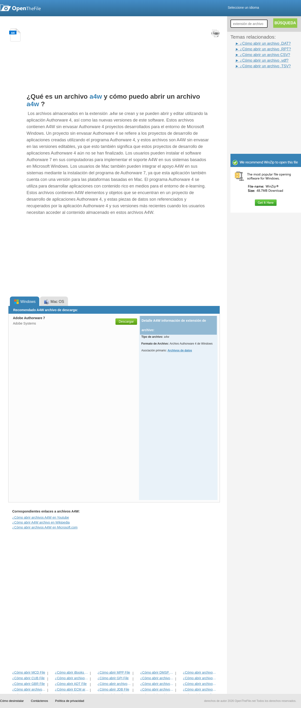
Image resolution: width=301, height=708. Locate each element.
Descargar (126, 321)
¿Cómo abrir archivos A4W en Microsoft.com (45, 527)
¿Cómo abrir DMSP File (157, 672)
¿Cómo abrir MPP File (114, 672)
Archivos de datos (179, 350)
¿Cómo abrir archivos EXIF (29, 689)
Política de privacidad (69, 701)
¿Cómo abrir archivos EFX (200, 684)
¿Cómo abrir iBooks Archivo (72, 672)
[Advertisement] (258, 79)
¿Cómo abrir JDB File (113, 689)
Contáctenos (39, 701)
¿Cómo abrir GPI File (113, 678)
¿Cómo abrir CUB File (28, 678)
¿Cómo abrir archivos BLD (157, 689)
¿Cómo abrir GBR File (28, 684)
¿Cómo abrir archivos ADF (200, 672)
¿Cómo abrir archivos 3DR (157, 678)
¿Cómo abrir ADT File (71, 684)
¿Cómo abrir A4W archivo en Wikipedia (41, 522)
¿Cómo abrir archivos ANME (157, 684)
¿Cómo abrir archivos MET (72, 678)
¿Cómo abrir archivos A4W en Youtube (40, 517)
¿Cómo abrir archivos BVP (115, 684)
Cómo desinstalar (12, 701)
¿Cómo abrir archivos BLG (200, 689)
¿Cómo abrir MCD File (28, 672)
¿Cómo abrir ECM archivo (72, 689)
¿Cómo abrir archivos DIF (200, 678)
